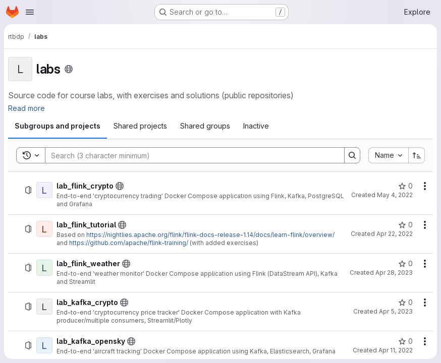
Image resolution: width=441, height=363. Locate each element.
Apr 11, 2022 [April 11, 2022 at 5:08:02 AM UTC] (395, 350)
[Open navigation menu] (30, 12)
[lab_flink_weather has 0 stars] (405, 264)
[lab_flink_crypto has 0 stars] (405, 186)
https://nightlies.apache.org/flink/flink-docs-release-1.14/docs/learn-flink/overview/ (210, 234)
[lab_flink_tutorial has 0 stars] (405, 225)
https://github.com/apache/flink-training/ (128, 243)
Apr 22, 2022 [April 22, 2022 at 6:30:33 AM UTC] (394, 233)
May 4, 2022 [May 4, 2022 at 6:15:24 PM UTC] (395, 195)
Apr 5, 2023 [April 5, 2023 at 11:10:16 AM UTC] (396, 311)
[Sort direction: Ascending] (417, 155)
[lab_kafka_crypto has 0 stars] (405, 302)
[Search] (189, 155)
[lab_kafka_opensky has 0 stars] (405, 341)
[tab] (57, 126)
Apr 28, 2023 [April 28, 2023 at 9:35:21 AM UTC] (394, 272)
